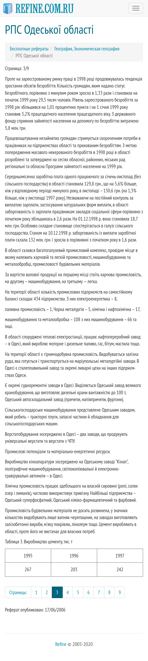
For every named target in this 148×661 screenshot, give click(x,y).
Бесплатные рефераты (29, 49)
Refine (60, 644)
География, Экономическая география (86, 49)
